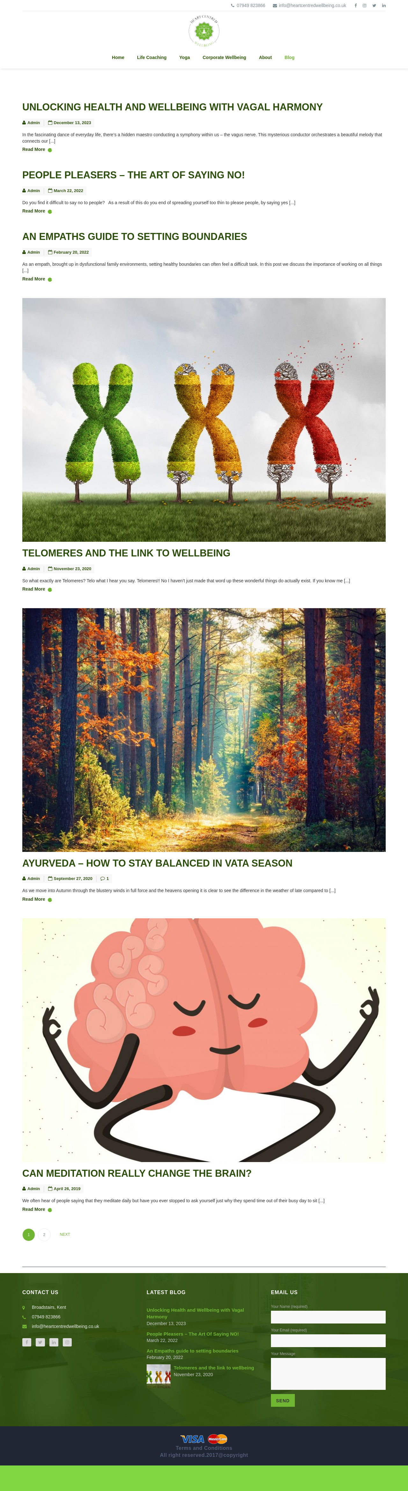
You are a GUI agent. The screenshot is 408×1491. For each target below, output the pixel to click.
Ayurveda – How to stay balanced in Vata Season (182, 881)
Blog (290, 57)
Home (118, 57)
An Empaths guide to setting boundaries (155, 246)
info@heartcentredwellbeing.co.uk (308, 5)
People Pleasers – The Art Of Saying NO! (153, 180)
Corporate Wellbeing (224, 57)
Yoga (184, 57)
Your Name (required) (328, 1332)
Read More (37, 153)
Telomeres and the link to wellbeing (145, 567)
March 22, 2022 (69, 198)
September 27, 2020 (73, 899)
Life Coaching (152, 57)
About (265, 57)
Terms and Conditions (204, 1473)
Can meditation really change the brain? (158, 1195)
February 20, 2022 (71, 263)
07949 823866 (247, 5)
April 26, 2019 (67, 1213)
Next (65, 1260)
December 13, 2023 (72, 125)
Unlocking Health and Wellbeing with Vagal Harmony (200, 108)
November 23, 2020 (73, 584)
